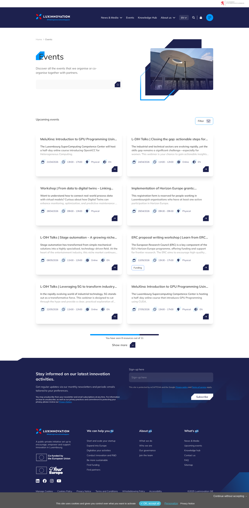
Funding (138, 267)
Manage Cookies (44, 491)
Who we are (145, 445)
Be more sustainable (97, 460)
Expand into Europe (97, 445)
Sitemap (188, 464)
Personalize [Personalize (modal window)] (171, 503)
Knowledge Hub (147, 17)
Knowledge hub (192, 450)
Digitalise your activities (99, 450)
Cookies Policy (64, 491)
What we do (145, 440)
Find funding (93, 464)
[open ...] (114, 169)
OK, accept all (150, 503)
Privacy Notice (65, 402)
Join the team (146, 455)
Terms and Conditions (107, 491)
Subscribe (202, 396)
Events (130, 17)
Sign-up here (136, 369)
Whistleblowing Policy (133, 491)
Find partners (93, 469)
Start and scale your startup (101, 440)
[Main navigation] (209, 17)
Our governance (147, 450)
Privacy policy (182, 387)
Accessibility (155, 491)
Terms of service (199, 387)
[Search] (193, 17)
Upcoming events (193, 445)
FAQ (186, 460)
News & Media (109, 17)
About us (166, 17)
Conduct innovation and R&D (101, 455)
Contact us (189, 455)
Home (39, 39)
